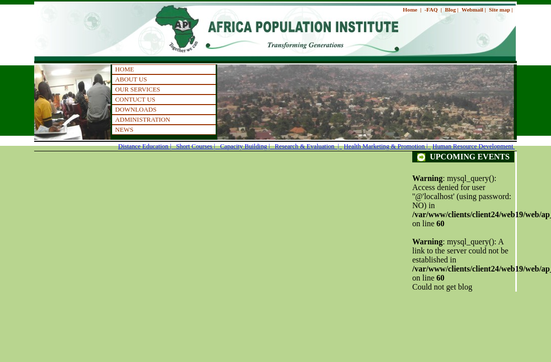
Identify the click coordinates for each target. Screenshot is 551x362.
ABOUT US (131, 79)
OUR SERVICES (137, 89)
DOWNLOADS (135, 109)
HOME (124, 69)
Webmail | (474, 10)
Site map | (501, 10)
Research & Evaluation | (308, 146)
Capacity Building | (247, 146)
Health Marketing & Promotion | (387, 146)
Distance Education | (147, 146)
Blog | (451, 10)
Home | (412, 10)
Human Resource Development (473, 146)
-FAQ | (433, 10)
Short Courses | (198, 146)
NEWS (124, 129)
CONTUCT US (135, 99)
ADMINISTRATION (142, 119)
